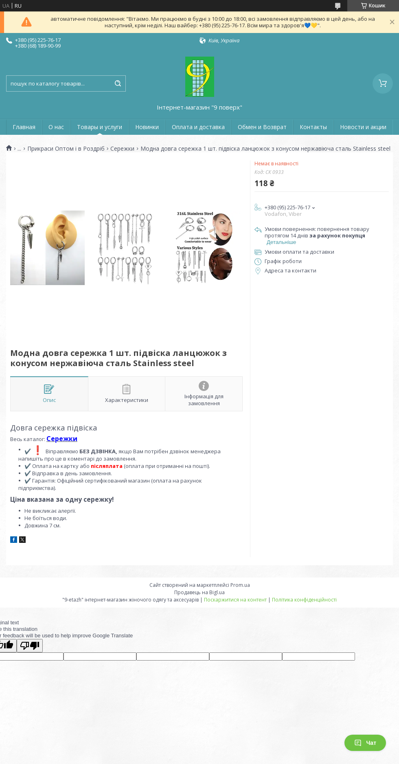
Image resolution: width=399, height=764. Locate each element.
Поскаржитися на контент (235, 599)
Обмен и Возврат (262, 127)
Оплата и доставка (198, 127)
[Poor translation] (30, 645)
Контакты (313, 127)
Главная (24, 127)
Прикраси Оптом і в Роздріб (66, 148)
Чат (365, 742)
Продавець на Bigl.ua (199, 592)
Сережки (122, 148)
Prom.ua (240, 585)
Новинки (147, 127)
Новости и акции (363, 127)
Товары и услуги (99, 127)
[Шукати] (118, 83)
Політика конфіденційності (304, 599)
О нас (56, 127)
